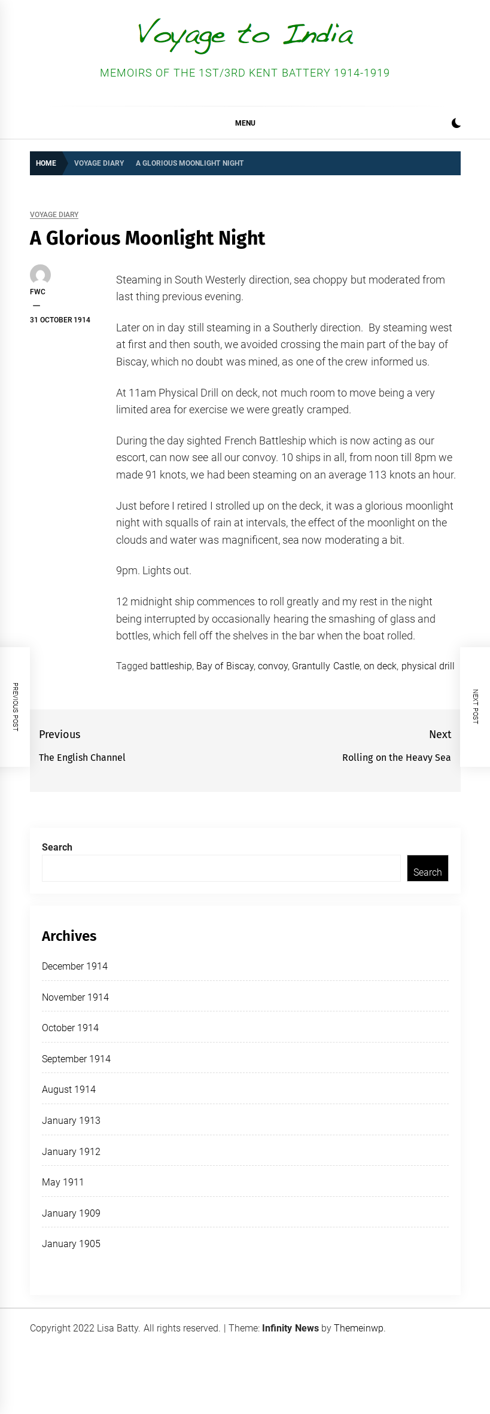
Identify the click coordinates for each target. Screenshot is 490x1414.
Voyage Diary (54, 215)
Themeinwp (359, 1328)
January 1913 (71, 1120)
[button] (456, 124)
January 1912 (71, 1151)
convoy (273, 666)
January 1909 (71, 1213)
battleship (171, 666)
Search (57, 847)
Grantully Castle (325, 666)
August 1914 (69, 1089)
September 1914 (76, 1059)
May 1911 (63, 1182)
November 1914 (75, 997)
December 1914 (75, 966)
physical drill (428, 666)
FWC (37, 292)
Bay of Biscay (225, 666)
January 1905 (71, 1244)
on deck (380, 666)
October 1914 (70, 1028)
